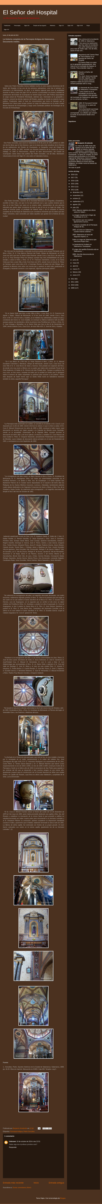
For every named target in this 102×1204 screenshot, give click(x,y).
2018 (73, 174)
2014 (73, 187)
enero (75, 275)
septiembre (77, 201)
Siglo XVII (70, 25)
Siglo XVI (6, 29)
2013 (73, 190)
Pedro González (29, 1131)
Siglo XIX (26, 25)
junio (74, 260)
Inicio (36, 1183)
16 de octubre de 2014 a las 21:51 (28, 1141)
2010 (73, 285)
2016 (73, 180)
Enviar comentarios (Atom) (22, 1187)
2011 (73, 282)
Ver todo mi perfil (74, 167)
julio (74, 207)
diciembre (76, 192)
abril (74, 266)
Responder (13, 1147)
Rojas (88, 25)
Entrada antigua (56, 1183)
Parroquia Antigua (16, 1131)
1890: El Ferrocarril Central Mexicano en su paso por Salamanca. (87, 105)
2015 (73, 183)
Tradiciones (7, 25)
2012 (73, 279)
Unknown (12, 1141)
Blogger (62, 1198)
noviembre (76, 195)
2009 (73, 288)
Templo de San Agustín (39, 25)
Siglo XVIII (80, 25)
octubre (75, 198)
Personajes (17, 25)
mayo (75, 263)
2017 (73, 177)
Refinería (52, 25)
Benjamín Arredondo (85, 143)
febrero (75, 272)
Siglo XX (61, 25)
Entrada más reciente (13, 1183)
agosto (75, 204)
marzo (75, 269)
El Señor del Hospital (30, 12)
